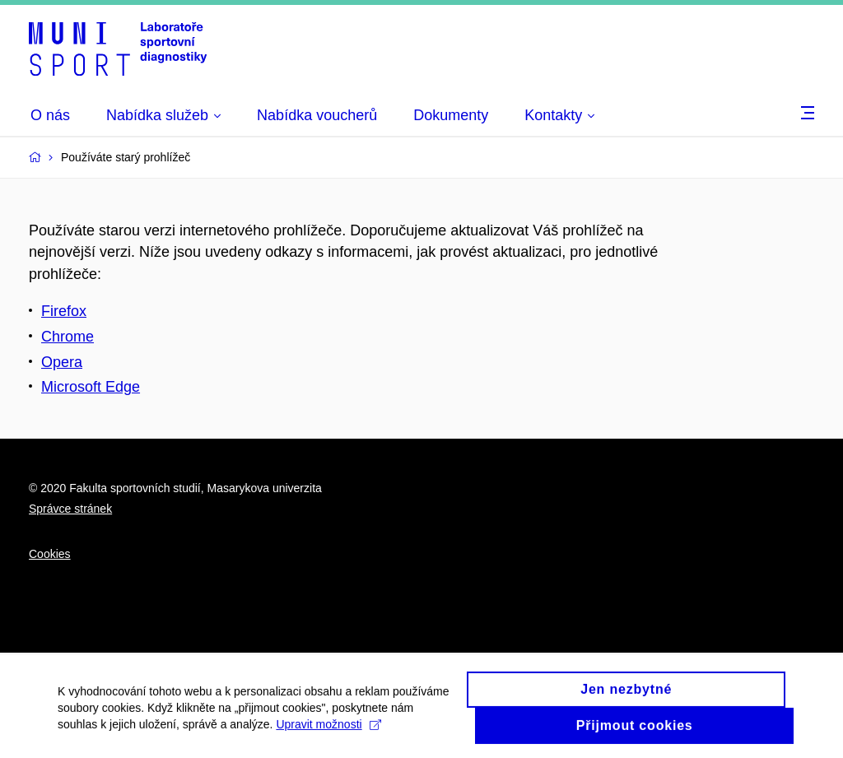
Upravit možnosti (328, 730)
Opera (61, 362)
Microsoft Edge (90, 387)
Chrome (67, 336)
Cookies (50, 553)
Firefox (63, 311)
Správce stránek (70, 508)
